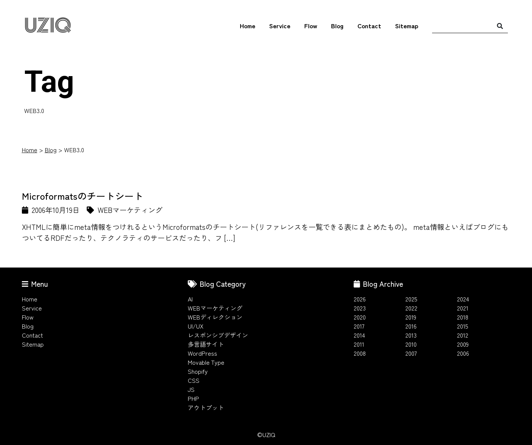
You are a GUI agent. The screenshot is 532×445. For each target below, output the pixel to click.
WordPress (202, 353)
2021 (462, 307)
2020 (360, 316)
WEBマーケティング (215, 307)
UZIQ (47, 26)
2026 (360, 298)
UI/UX (196, 325)
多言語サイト (206, 344)
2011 (359, 344)
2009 (463, 344)
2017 (359, 325)
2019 (410, 316)
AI (190, 298)
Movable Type (206, 362)
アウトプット (206, 407)
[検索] (500, 25)
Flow (310, 25)
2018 (462, 316)
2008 (360, 353)
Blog (337, 25)
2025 (411, 298)
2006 (463, 353)
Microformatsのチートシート (82, 195)
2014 (359, 334)
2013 (411, 334)
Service (279, 25)
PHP (193, 398)
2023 (360, 307)
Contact (369, 25)
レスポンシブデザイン (218, 334)
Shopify (198, 371)
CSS (193, 380)
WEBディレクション (215, 316)
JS (191, 389)
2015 (462, 325)
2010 (411, 344)
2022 (411, 307)
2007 (411, 353)
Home (247, 25)
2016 (411, 325)
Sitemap (406, 25)
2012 (462, 334)
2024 (463, 298)
